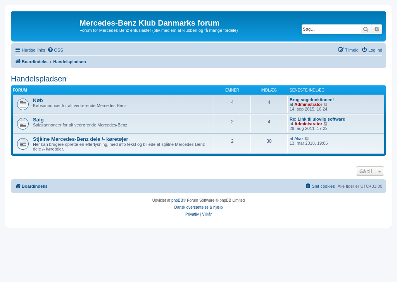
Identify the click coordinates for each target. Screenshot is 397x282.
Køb (38, 100)
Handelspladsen (38, 78)
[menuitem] (55, 50)
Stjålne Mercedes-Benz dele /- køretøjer (80, 139)
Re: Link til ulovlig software (317, 119)
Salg (38, 120)
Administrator (308, 104)
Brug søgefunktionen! (312, 99)
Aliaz (299, 138)
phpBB (177, 200)
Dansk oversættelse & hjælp (198, 207)
